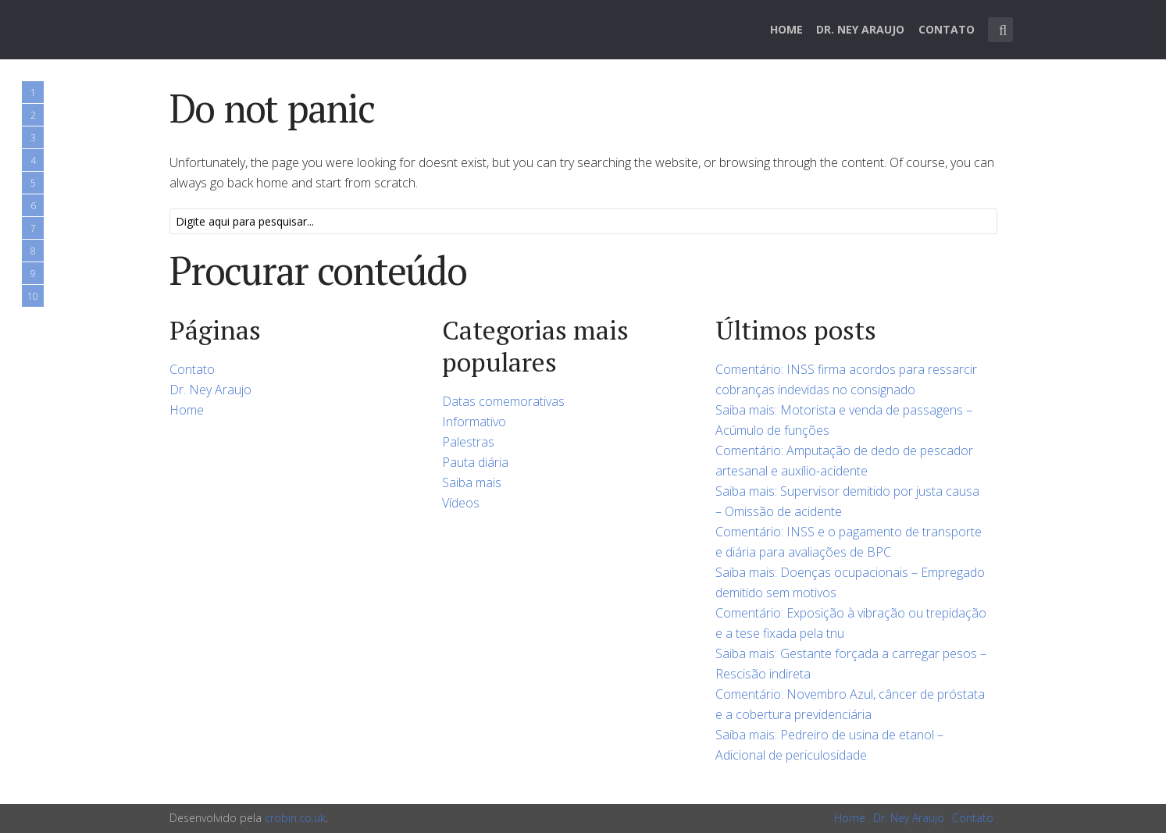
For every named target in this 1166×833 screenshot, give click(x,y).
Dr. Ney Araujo (860, 29)
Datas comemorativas (503, 401)
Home (786, 29)
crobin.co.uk (295, 817)
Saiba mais (471, 482)
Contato (946, 29)
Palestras (468, 441)
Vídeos (461, 502)
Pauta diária (475, 462)
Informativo (474, 421)
